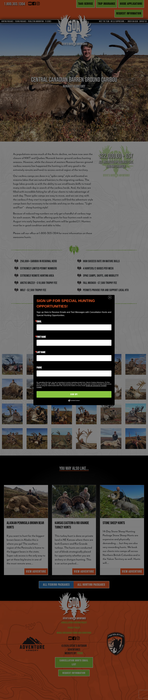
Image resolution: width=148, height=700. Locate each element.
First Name (41, 336)
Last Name (41, 352)
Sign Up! (74, 394)
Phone (39, 367)
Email (39, 321)
